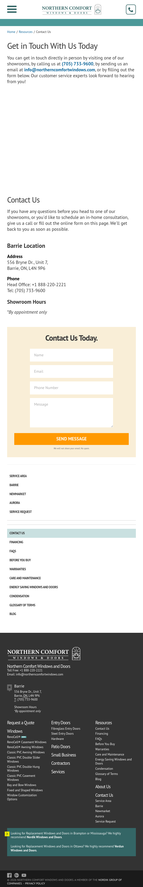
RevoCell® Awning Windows (25, 747)
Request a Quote (20, 722)
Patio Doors (60, 746)
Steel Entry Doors (62, 734)
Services (58, 771)
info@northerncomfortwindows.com (59, 69)
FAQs (13, 551)
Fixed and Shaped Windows (25, 790)
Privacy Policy (35, 883)
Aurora (15, 503)
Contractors (60, 763)
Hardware (57, 739)
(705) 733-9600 (77, 64)
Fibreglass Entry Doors (65, 729)
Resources (26, 32)
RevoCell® (13, 737)
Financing (16, 542)
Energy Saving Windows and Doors (34, 587)
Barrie (14, 485)
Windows (14, 731)
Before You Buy (20, 560)
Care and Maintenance (25, 578)
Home (11, 32)
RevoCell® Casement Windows (26, 742)
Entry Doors (60, 722)
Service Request (21, 512)
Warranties (18, 569)
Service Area (18, 476)
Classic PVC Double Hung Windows (23, 769)
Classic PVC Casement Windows (21, 778)
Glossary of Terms (22, 605)
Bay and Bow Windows (21, 785)
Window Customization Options (22, 797)
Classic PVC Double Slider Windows (23, 760)
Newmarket (18, 494)
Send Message (71, 439)
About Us (102, 786)
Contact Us (17, 533)
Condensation (19, 596)
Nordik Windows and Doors (44, 837)
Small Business (63, 755)
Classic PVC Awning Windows (26, 752)
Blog (13, 614)
